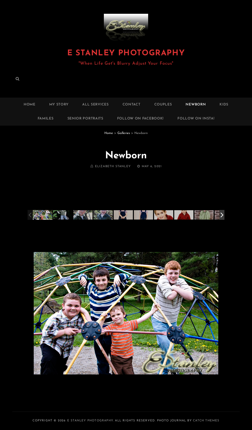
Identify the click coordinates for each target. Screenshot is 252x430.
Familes (46, 118)
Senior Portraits (85, 118)
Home (29, 104)
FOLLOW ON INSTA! (195, 118)
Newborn (196, 104)
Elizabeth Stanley (113, 166)
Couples (163, 104)
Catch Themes (206, 420)
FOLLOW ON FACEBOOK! (140, 118)
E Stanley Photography (126, 53)
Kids (224, 104)
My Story (59, 104)
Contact (132, 104)
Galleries (123, 133)
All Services (95, 104)
